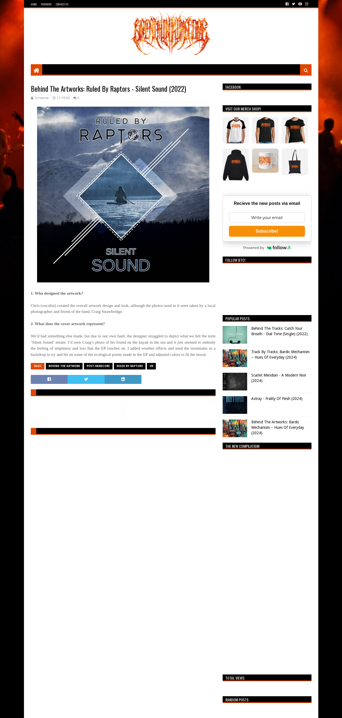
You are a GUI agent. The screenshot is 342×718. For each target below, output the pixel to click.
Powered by (267, 247)
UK (151, 366)
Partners (46, 4)
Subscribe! (267, 231)
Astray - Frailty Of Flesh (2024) (276, 398)
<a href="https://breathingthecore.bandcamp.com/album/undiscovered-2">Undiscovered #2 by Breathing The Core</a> (267, 560)
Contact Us (62, 4)
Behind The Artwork (64, 366)
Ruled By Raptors (130, 366)
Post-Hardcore (98, 366)
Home (34, 4)
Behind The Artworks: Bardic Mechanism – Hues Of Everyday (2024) (277, 427)
